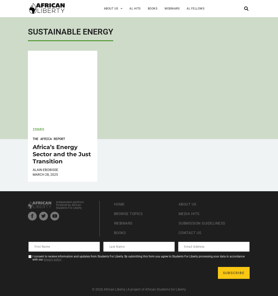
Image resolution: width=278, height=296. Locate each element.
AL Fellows (195, 8)
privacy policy (52, 259)
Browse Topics (129, 213)
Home (119, 204)
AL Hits (135, 8)
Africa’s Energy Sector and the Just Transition (62, 154)
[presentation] (65, 273)
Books (153, 8)
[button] (246, 8)
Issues (38, 129)
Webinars (172, 8)
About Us (113, 8)
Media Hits (190, 213)
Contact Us (190, 233)
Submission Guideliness (203, 223)
